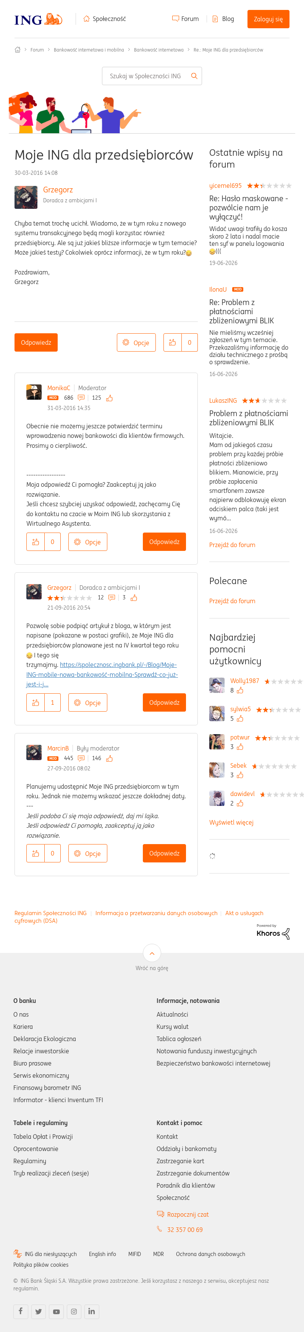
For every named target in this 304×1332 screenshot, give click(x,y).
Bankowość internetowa (159, 50)
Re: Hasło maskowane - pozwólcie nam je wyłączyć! (248, 207)
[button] (172, 342)
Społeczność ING (18, 50)
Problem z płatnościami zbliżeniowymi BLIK (248, 418)
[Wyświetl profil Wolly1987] (246, 681)
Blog (228, 19)
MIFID (134, 1254)
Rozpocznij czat (188, 1214)
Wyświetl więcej (231, 822)
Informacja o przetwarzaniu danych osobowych (156, 913)
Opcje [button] (141, 343)
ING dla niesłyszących (51, 1254)
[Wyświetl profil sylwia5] (242, 709)
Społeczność (109, 19)
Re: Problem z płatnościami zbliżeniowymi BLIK (241, 311)
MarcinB (58, 748)
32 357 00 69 (185, 1230)
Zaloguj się (268, 19)
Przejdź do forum (232, 545)
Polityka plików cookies (40, 1264)
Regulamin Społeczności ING (51, 913)
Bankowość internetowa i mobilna (89, 50)
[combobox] (152, 76)
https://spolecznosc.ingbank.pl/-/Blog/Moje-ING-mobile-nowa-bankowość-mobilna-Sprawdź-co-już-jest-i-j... (102, 674)
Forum (190, 19)
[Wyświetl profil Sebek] (240, 765)
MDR (158, 1254)
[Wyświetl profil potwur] (242, 737)
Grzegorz (58, 189)
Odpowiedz (36, 342)
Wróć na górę (152, 968)
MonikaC (58, 388)
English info (102, 1254)
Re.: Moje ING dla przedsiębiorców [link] (228, 50)
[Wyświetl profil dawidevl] (244, 794)
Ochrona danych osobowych (210, 1254)
